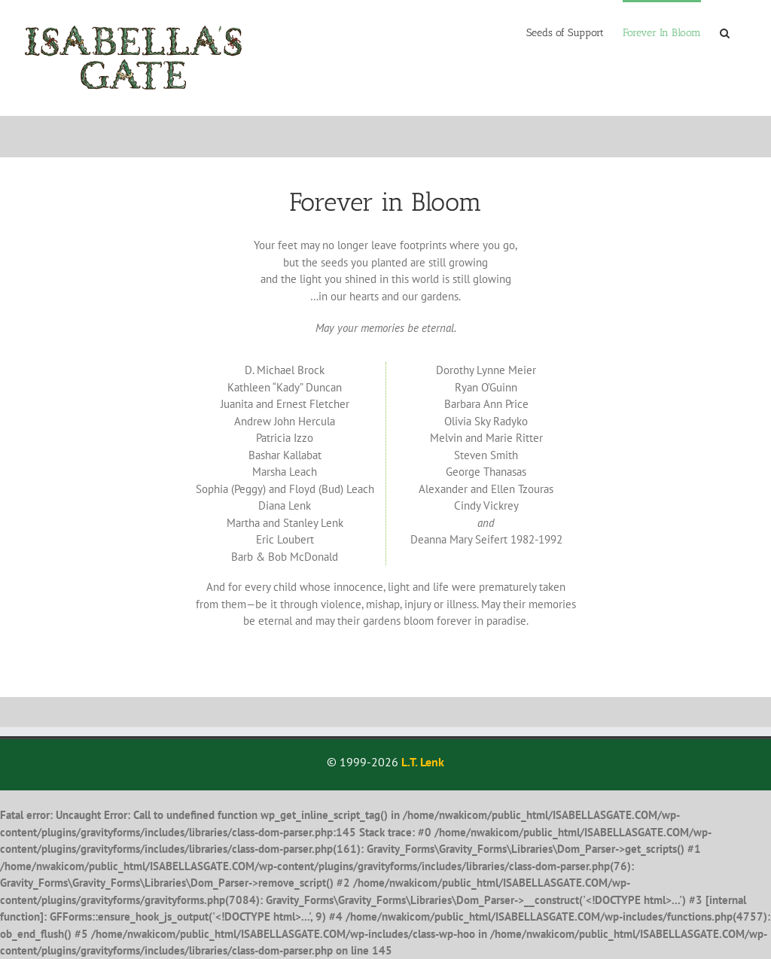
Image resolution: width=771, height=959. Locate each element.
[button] (725, 31)
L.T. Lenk (422, 761)
